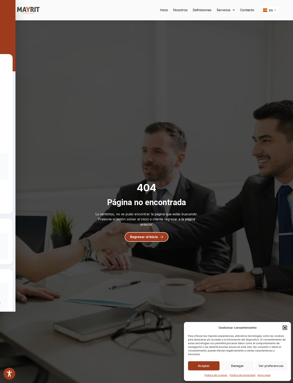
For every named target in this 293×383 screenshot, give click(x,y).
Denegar (237, 366)
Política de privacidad (242, 375)
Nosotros (180, 10)
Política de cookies (215, 375)
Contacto (247, 10)
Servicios (225, 10)
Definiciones (202, 10)
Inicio (164, 10)
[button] (285, 328)
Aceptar (204, 366)
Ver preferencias (271, 366)
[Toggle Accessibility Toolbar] (9, 373)
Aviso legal (263, 375)
